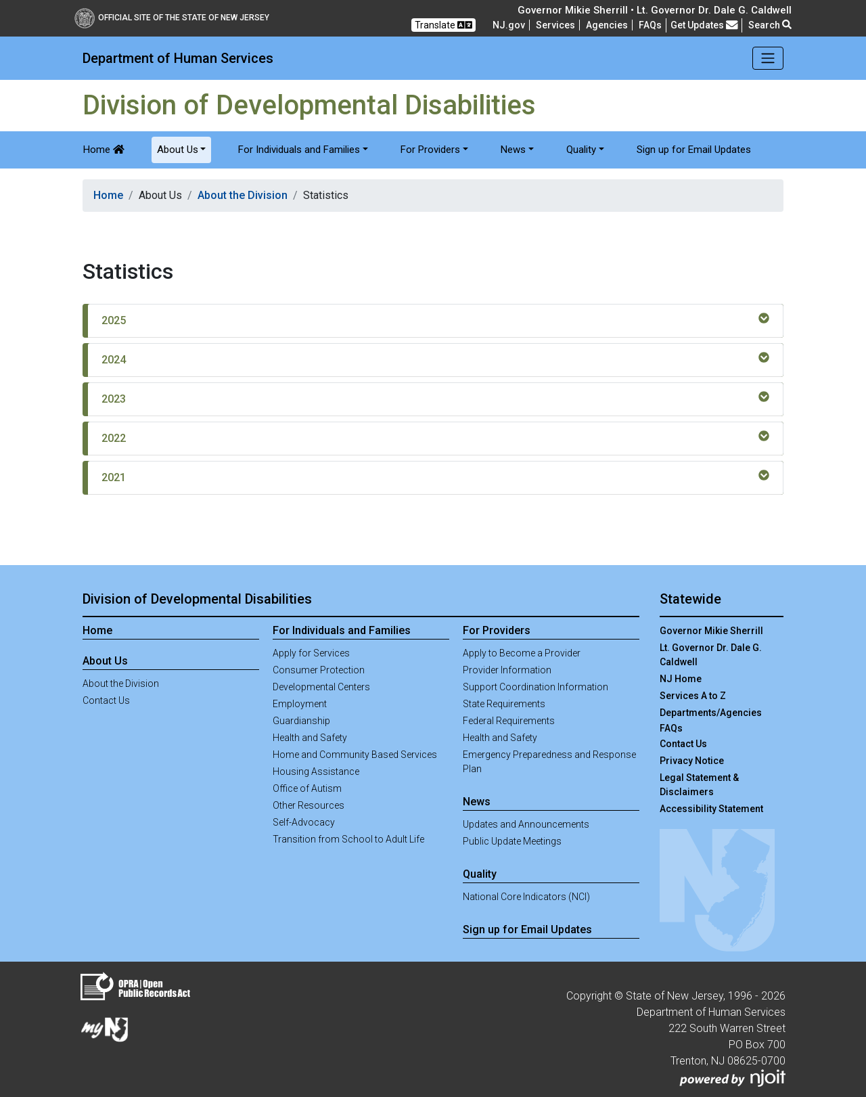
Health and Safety (310, 737)
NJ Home (681, 678)
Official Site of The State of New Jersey (171, 17)
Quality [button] (581, 149)
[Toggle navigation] (768, 58)
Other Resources (308, 805)
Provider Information (507, 670)
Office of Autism (307, 788)
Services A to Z (693, 695)
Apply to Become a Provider (521, 653)
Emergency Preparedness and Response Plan (549, 761)
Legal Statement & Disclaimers (699, 784)
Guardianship (301, 720)
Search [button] (770, 25)
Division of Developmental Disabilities (197, 599)
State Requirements (504, 703)
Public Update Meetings (512, 841)
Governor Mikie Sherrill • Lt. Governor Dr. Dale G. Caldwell (655, 10)
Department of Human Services (178, 58)
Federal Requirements (509, 720)
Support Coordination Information (535, 686)
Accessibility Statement (711, 808)
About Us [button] (177, 149)
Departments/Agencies (711, 712)
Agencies (607, 25)
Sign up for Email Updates (694, 149)
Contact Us (106, 700)
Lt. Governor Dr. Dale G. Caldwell (711, 654)
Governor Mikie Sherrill (711, 630)
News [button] (513, 149)
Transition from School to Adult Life (348, 839)
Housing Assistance (316, 771)
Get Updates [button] (704, 25)
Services (555, 25)
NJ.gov (509, 25)
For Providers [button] (430, 149)
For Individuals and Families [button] (299, 149)
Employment (300, 703)
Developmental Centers (321, 686)
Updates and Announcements (526, 824)
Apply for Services (311, 653)
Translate (443, 25)
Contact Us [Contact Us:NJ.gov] (683, 743)
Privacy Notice (692, 760)
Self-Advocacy (304, 822)
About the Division (243, 195)
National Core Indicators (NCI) (526, 896)
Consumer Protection (319, 670)
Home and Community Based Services (355, 754)
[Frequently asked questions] (650, 25)
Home (103, 149)
